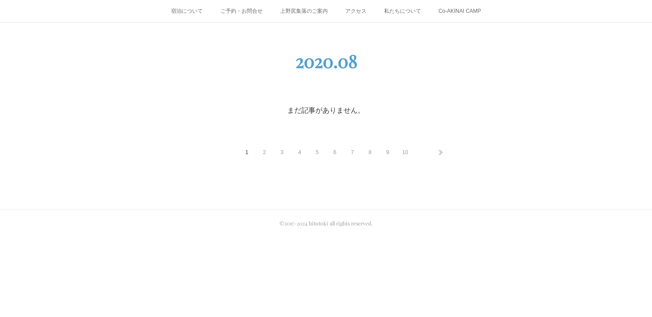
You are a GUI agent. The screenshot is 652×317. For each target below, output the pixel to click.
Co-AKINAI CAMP (460, 11)
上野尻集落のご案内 (304, 11)
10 (405, 152)
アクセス (355, 11)
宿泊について (187, 11)
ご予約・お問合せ (241, 11)
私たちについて (402, 11)
